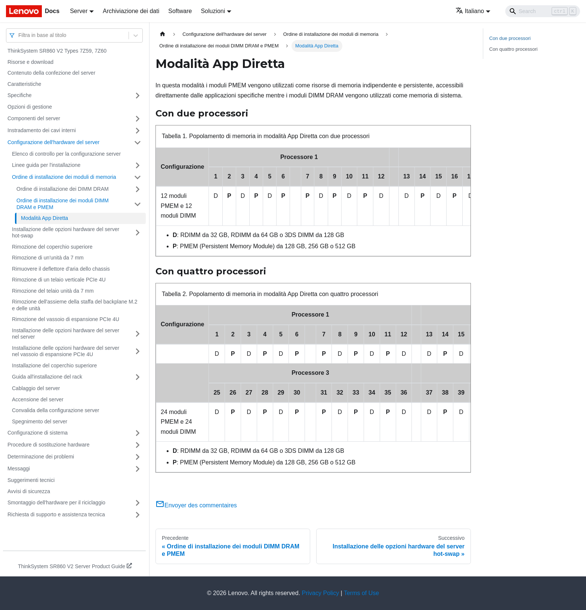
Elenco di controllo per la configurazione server (66, 154)
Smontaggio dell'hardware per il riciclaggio (56, 502)
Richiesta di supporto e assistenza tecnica (56, 514)
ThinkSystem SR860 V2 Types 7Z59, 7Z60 (57, 51)
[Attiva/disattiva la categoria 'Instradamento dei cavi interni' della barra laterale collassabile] (137, 131)
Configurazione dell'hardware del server (53, 142)
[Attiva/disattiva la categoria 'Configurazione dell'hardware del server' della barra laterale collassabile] (137, 143)
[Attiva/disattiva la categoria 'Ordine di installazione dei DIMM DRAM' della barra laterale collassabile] (137, 189)
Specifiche (19, 95)
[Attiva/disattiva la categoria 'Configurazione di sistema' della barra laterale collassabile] (137, 433)
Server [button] (78, 11)
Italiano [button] (470, 11)
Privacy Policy (320, 593)
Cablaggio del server (36, 388)
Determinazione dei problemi (40, 457)
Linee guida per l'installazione (46, 165)
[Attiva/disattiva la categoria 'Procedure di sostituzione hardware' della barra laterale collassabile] (137, 445)
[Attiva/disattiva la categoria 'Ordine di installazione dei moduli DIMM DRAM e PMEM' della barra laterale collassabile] (137, 204)
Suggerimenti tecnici (31, 480)
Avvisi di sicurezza (28, 491)
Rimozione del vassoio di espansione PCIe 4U (65, 319)
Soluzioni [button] (213, 11)
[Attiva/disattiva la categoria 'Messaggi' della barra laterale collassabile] (137, 469)
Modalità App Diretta (44, 218)
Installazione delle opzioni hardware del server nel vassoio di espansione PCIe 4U (65, 351)
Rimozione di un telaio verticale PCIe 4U (59, 280)
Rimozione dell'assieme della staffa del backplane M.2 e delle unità (75, 305)
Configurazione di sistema (37, 433)
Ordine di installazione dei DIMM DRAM (62, 189)
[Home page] (162, 34)
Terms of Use (361, 593)
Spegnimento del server (39, 421)
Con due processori (510, 38)
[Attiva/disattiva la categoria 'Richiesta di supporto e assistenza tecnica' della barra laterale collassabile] (137, 515)
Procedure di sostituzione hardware (48, 445)
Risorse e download (30, 62)
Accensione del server (38, 399)
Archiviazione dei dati (131, 11)
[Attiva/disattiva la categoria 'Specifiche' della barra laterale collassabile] (137, 96)
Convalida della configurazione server (55, 410)
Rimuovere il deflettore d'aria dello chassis (61, 269)
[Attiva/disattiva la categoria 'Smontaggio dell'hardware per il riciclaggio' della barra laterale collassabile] (137, 503)
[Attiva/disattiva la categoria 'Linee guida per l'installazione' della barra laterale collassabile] (137, 165)
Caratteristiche (24, 84)
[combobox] (19, 35)
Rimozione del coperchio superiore (52, 247)
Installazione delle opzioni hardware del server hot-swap (65, 232)
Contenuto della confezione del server (51, 73)
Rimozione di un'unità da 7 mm (48, 258)
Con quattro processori (513, 49)
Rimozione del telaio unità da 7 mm (53, 291)
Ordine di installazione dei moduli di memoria (64, 177)
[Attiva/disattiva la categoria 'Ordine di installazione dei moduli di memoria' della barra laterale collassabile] (137, 177)
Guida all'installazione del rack (47, 377)
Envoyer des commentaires (196, 505)
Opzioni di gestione (29, 107)
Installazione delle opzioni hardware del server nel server (65, 333)
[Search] (542, 11)
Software (180, 11)
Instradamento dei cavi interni (41, 130)
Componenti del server (33, 118)
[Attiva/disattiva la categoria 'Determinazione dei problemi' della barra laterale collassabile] (137, 457)
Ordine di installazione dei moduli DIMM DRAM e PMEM (62, 203)
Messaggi (18, 468)
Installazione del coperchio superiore (54, 365)
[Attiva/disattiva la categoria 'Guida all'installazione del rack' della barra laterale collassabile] (137, 377)
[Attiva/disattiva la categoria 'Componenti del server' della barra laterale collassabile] (137, 119)
